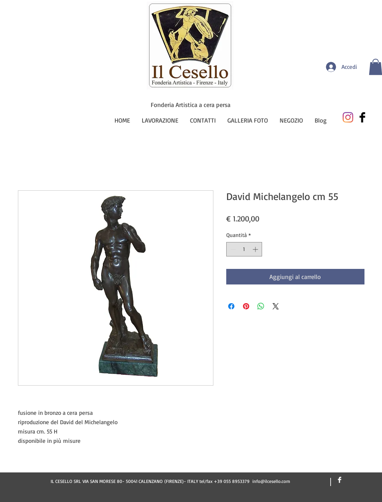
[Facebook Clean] (339, 480)
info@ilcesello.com (271, 481)
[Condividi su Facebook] (231, 306)
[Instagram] (348, 117)
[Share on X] (275, 306)
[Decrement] (232, 249)
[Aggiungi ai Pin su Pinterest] (246, 306)
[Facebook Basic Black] (362, 117)
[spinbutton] (244, 249)
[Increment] (256, 249)
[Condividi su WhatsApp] (261, 306)
